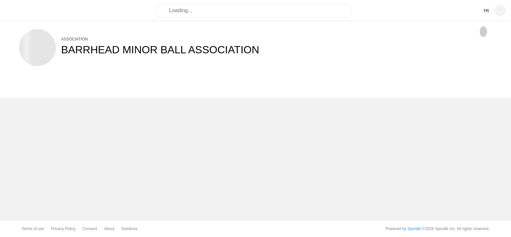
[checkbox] (483, 31)
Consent (89, 229)
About (109, 228)
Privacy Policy (63, 228)
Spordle (414, 228)
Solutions (129, 228)
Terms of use (33, 228)
